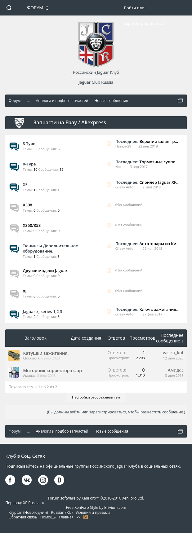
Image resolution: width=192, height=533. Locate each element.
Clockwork (31, 358)
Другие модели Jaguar (45, 270)
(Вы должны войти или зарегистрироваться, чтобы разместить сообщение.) (116, 412)
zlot (118, 166)
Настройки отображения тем (96, 397)
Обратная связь (22, 517)
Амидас (29, 375)
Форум (35, 8)
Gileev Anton (125, 187)
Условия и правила (93, 512)
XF (25, 184)
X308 (27, 205)
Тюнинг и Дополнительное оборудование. (50, 248)
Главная (66, 517)
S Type (29, 143)
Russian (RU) (62, 512)
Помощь (48, 517)
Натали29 (123, 146)
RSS (109, 143)
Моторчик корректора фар (52, 370)
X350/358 (32, 225)
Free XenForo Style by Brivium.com (96, 507)
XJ (24, 291)
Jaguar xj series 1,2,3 (42, 311)
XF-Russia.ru (33, 502)
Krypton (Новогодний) (28, 512)
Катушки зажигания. (46, 353)
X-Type (29, 164)
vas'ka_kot (173, 352)
